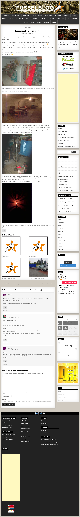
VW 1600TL (26, 22)
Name (4, 393)
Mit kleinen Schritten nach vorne (65, 190)
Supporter (60, 143)
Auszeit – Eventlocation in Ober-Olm (49, 444)
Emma (59, 225)
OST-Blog (23, 439)
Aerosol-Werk (24, 423)
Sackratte (60, 246)
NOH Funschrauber (26, 436)
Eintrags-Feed (61, 394)
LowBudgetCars (34, 18)
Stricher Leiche (51, 18)
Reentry (60, 160)
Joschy (8, 316)
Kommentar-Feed (62, 397)
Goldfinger (60, 228)
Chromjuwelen (44, 423)
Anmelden (60, 391)
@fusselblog (68, 278)
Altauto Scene (26, 15)
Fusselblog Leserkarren (63, 140)
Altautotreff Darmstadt (37, 15)
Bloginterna (66, 15)
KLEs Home (54, 22)
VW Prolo (39, 22)
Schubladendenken (62, 169)
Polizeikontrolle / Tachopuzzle (65, 187)
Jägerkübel (60, 231)
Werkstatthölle (60, 18)
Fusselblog (68, 346)
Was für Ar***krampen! (63, 163)
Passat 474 (60, 243)
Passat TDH (42, 18)
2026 (68, 320)
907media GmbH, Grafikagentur (9, 434)
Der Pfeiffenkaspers (26, 426)
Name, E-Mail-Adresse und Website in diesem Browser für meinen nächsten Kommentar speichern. (27, 401)
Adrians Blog (24, 421)
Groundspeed (24, 433)
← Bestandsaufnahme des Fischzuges (10, 284)
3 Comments (32, 33)
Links (27, 18)
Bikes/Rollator (58, 15)
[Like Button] (4, 230)
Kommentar (5, 376)
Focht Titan (10, 18)
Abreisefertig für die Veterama (36, 278)
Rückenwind (74, 18)
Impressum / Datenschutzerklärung (66, 146)
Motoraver (43, 421)
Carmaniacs (46, 22)
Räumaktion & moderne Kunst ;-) (28, 31)
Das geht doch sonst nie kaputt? (65, 176)
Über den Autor (61, 134)
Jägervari (60, 234)
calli (8, 294)
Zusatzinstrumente (62, 184)
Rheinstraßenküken (7, 427)
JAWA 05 (60, 237)
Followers (63, 287)
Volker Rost (43, 432)
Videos (61, 285)
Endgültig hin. (5, 256)
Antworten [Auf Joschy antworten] (5, 342)
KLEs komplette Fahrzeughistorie (66, 137)
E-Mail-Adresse (6, 396)
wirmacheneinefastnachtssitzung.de (49, 442)
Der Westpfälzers (25, 428)
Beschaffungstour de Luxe (8, 278)
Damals (4, 18)
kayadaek (43, 430)
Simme (68, 18)
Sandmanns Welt (25, 441)
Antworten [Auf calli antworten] (5, 310)
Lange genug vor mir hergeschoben (66, 166)
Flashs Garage (24, 431)
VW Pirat (33, 22)
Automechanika (48, 15)
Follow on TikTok (70, 282)
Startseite (6, 15)
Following (70, 285)
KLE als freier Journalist (7, 439)
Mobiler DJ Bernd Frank (7, 437)
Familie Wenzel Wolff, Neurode (48, 439)
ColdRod (74, 15)
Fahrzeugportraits (16, 15)
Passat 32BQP (61, 240)
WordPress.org (61, 400)
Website (4, 399)
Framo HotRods (19, 18)
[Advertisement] (68, 98)
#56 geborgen (32, 256)
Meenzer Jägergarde (7, 425)
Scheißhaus (61, 249)
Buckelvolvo (61, 222)
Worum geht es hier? (63, 131)
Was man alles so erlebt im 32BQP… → (46, 284)
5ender (59, 219)
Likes (62, 289)
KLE (66, 276)
